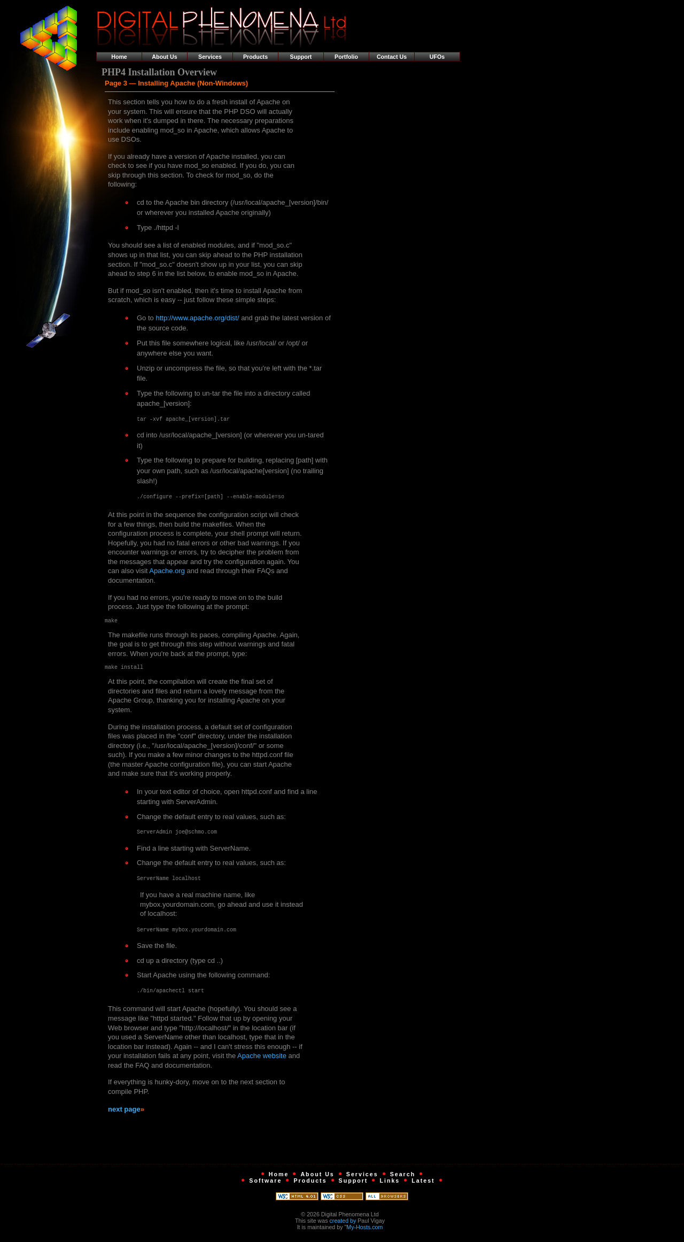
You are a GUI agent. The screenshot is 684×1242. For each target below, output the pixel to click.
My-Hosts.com (364, 1230)
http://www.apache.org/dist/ (197, 318)
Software (265, 1184)
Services (210, 56)
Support (301, 56)
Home (119, 56)
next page (124, 1112)
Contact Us (392, 56)
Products (255, 56)
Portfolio (346, 56)
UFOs (437, 56)
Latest (422, 1184)
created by (343, 1224)
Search (403, 1177)
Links (389, 1184)
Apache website (261, 1059)
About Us (164, 56)
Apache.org (167, 571)
